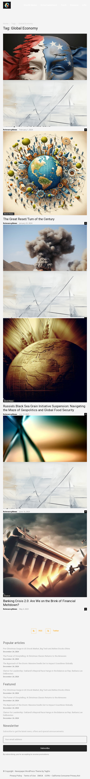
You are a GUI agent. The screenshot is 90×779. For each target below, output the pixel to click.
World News (8, 214)
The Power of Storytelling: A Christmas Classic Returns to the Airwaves (34, 656)
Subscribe (45, 748)
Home (5, 23)
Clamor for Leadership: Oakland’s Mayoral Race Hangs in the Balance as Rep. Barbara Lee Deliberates (42, 672)
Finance (7, 596)
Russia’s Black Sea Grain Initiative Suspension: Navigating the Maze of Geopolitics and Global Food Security (44, 408)
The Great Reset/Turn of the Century (28, 219)
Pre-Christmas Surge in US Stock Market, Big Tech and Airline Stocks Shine (36, 648)
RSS (40, 630)
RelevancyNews (10, 223)
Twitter (56, 630)
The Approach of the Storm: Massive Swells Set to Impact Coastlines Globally (38, 663)
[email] (45, 739)
